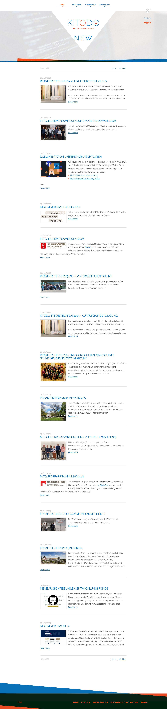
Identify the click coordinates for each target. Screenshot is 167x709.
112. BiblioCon (102, 485)
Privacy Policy (100, 702)
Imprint (144, 702)
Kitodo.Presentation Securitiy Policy (85, 178)
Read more (73, 102)
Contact (85, 702)
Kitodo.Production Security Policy (84, 175)
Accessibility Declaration (124, 702)
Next (124, 68)
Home (76, 702)
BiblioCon (89, 247)
